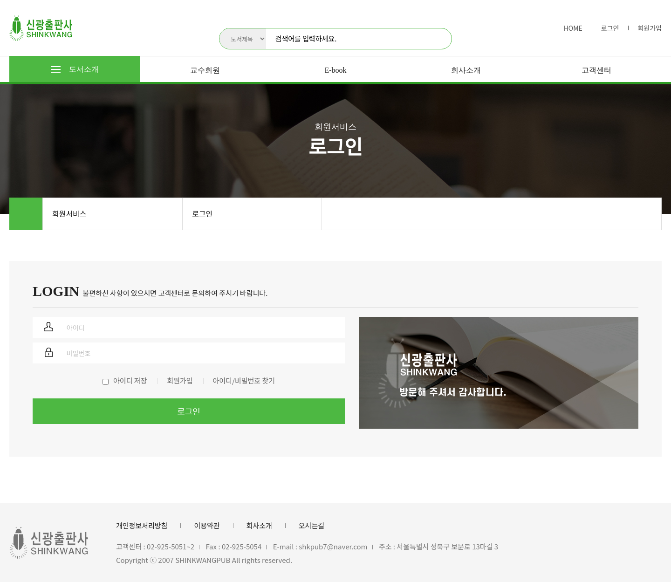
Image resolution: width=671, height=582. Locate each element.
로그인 (610, 28)
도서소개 (75, 69)
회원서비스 (69, 213)
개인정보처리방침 (141, 525)
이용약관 (206, 525)
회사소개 (466, 70)
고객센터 (596, 70)
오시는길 (311, 525)
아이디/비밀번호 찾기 (243, 380)
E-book (335, 70)
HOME (573, 28)
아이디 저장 (130, 380)
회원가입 (649, 28)
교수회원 (205, 70)
